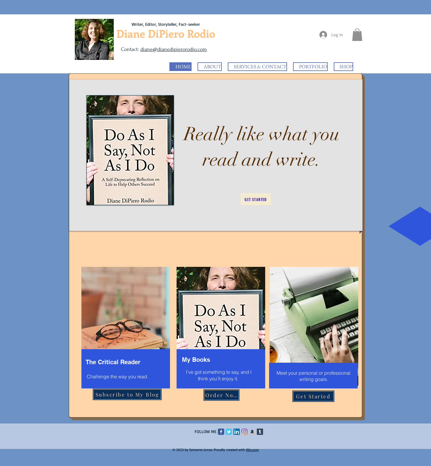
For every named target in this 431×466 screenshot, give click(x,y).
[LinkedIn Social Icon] (236, 432)
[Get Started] (256, 199)
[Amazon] (252, 432)
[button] (357, 34)
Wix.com (252, 449)
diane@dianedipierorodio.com (173, 49)
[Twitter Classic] (229, 432)
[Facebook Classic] (221, 432)
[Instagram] (244, 432)
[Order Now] (221, 395)
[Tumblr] (260, 432)
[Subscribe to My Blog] (127, 394)
